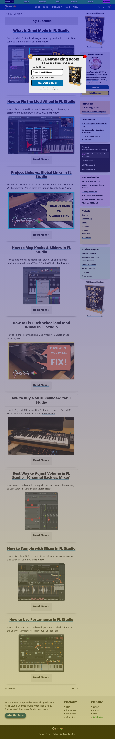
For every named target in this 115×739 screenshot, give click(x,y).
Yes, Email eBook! (47, 82)
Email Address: (39, 67)
